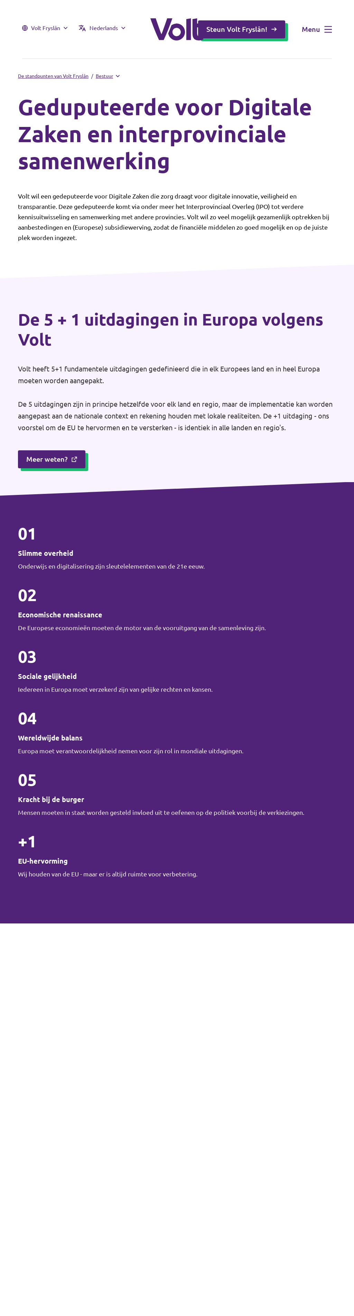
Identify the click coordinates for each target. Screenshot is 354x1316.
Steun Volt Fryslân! (241, 29)
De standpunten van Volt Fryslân (53, 76)
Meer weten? (51, 459)
